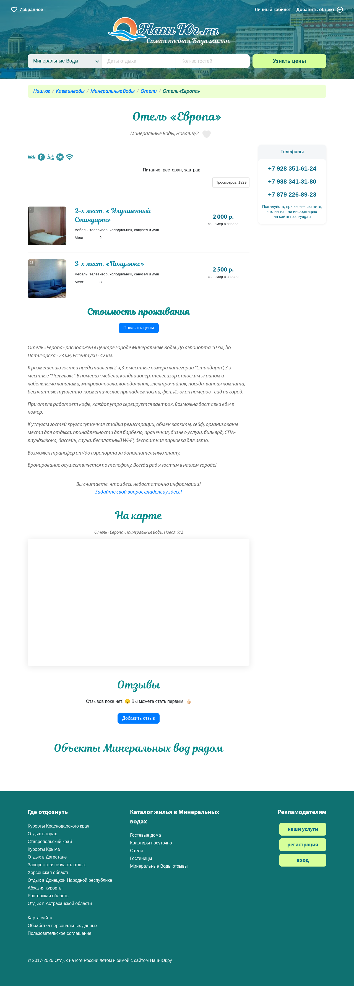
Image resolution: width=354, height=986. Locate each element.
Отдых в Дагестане (47, 857)
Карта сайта (40, 917)
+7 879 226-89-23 (292, 194)
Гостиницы (141, 858)
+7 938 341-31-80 (292, 181)
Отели (148, 91)
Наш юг (41, 91)
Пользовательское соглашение (59, 933)
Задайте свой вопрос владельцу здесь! (138, 492)
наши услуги (303, 829)
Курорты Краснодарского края (58, 826)
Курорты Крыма (44, 849)
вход (303, 860)
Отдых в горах (42, 833)
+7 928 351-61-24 (292, 168)
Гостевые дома (145, 835)
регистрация (302, 845)
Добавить (319, 10)
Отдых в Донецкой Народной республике (70, 880)
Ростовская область (48, 895)
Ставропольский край (50, 841)
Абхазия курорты (45, 888)
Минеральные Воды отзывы (159, 866)
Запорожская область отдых (57, 864)
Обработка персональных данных (62, 925)
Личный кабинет (273, 9)
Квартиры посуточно (151, 843)
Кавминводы (70, 91)
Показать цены (138, 327)
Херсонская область (48, 872)
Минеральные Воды (112, 91)
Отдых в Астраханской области (60, 903)
